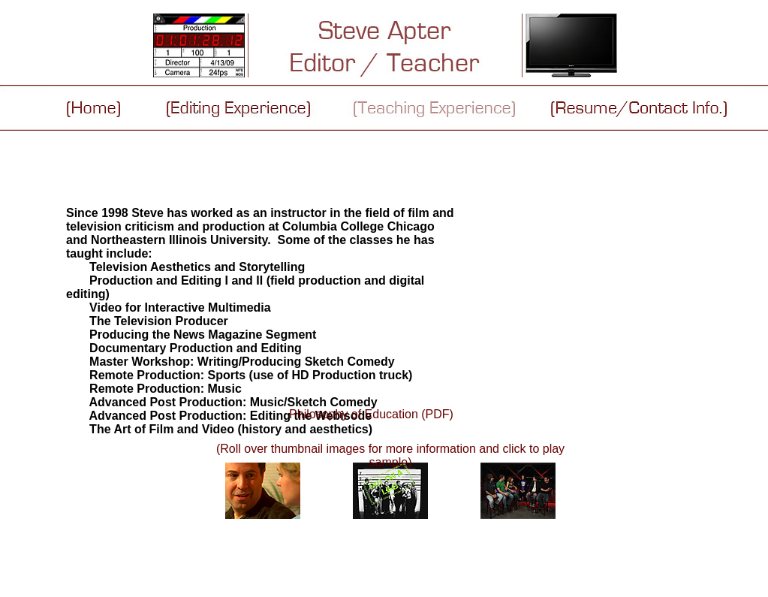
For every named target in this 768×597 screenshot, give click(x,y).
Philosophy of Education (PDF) (371, 414)
